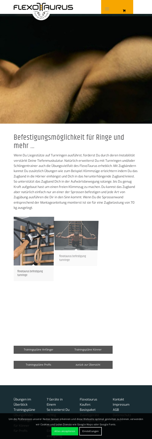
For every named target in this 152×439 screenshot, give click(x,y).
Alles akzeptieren (64, 431)
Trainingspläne (24, 410)
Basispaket (88, 410)
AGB (116, 410)
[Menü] (107, 9)
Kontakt (118, 399)
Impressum (121, 404)
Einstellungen (90, 431)
